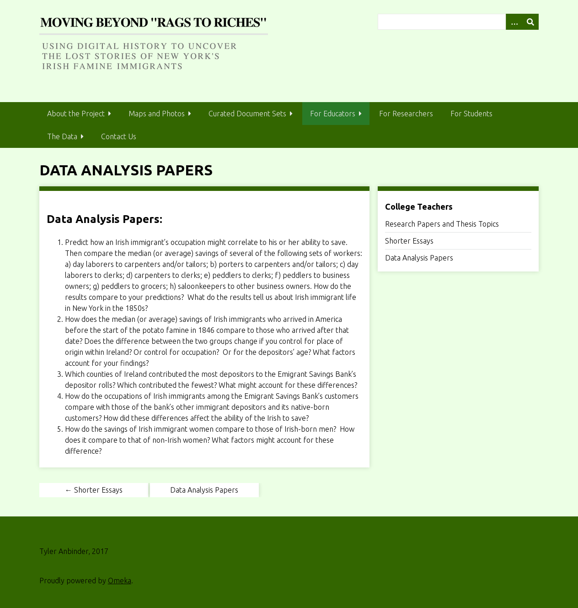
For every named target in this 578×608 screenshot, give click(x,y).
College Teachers (419, 206)
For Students (471, 113)
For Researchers (406, 113)
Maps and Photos (156, 113)
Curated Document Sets (247, 113)
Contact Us (118, 136)
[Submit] (530, 22)
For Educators (332, 113)
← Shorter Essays (94, 490)
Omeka (119, 580)
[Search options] (514, 22)
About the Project (76, 113)
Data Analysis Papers (419, 258)
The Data (62, 136)
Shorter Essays (409, 241)
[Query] (458, 22)
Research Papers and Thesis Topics (442, 224)
